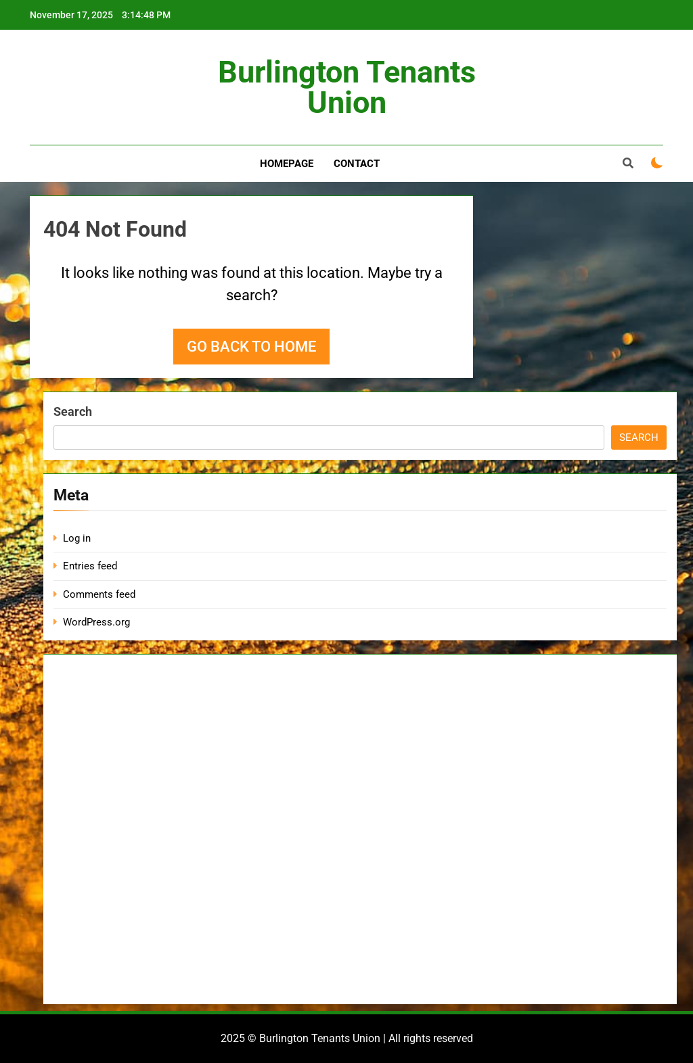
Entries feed (90, 566)
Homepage (286, 164)
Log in (77, 538)
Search (72, 411)
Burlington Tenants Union (347, 87)
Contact (357, 164)
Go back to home (251, 346)
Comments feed (99, 594)
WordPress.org (96, 622)
